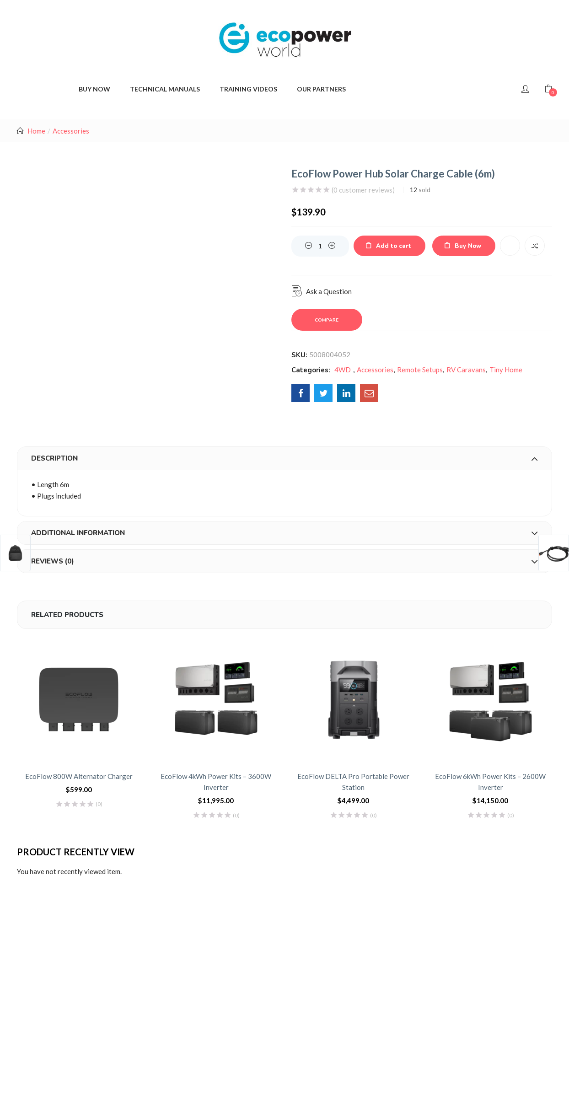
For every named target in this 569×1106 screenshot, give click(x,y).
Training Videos (248, 89)
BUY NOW (94, 89)
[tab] (284, 458)
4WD (342, 369)
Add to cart (393, 246)
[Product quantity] (320, 246)
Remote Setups (420, 369)
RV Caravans (466, 369)
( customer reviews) (363, 190)
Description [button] (284, 458)
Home (36, 131)
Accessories (71, 131)
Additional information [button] (284, 532)
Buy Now (468, 246)
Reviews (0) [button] (284, 561)
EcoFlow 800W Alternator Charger (79, 776)
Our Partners (321, 89)
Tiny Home (505, 369)
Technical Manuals (165, 89)
